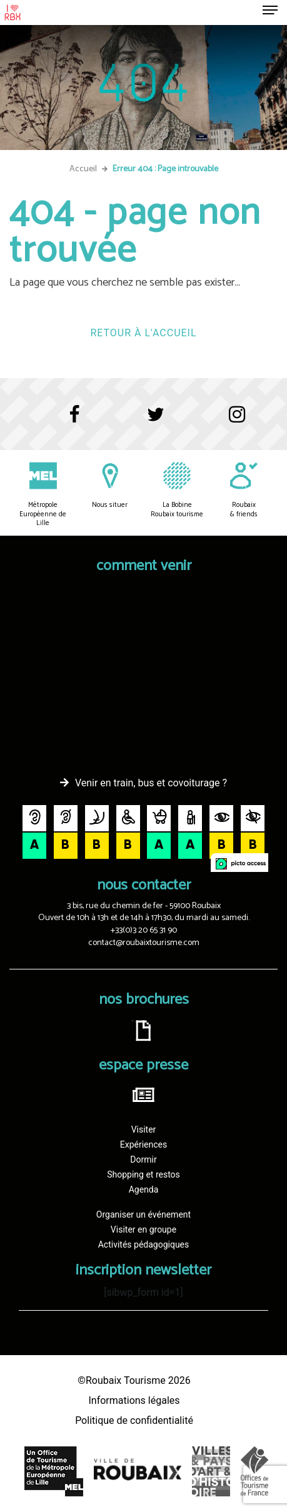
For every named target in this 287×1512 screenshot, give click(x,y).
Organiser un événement (143, 1214)
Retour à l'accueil (143, 333)
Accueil (83, 169)
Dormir (143, 1159)
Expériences (143, 1144)
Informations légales (133, 1400)
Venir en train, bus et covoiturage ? (151, 783)
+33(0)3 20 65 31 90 (144, 930)
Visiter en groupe (143, 1229)
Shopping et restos (143, 1174)
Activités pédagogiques (143, 1244)
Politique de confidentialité (134, 1420)
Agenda (144, 1189)
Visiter (143, 1129)
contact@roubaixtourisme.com (143, 943)
